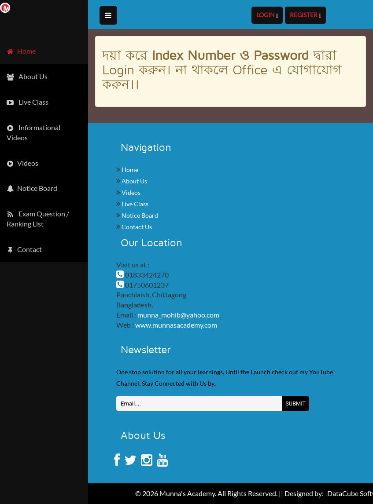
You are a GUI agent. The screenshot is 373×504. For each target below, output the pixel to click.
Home (129, 169)
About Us (133, 181)
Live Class (134, 204)
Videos (130, 192)
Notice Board (139, 215)
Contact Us (136, 226)
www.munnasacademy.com (176, 325)
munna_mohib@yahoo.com (178, 314)
